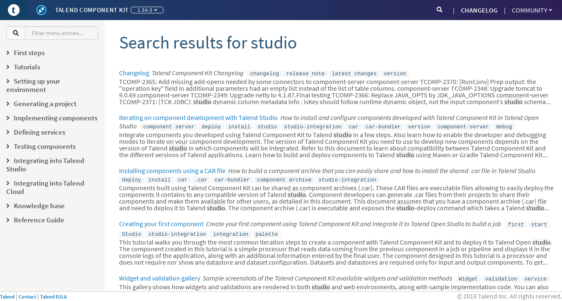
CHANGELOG (479, 10)
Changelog (134, 73)
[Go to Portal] (14, 10)
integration (230, 230)
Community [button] (532, 10)
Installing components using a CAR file (172, 169)
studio (267, 125)
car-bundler (383, 125)
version (395, 73)
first (516, 221)
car (354, 125)
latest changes (354, 73)
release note (305, 73)
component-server (463, 125)
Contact (27, 296)
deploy (211, 125)
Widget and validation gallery (159, 274)
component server (169, 125)
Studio (131, 230)
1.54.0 (147, 10)
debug (504, 125)
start (539, 221)
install (239, 125)
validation (501, 274)
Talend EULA (53, 296)
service (535, 274)
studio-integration (312, 125)
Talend (7, 296)
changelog (264, 73)
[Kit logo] (41, 10)
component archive (284, 177)
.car (201, 177)
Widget (468, 274)
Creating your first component (161, 221)
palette (266, 230)
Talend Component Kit (92, 10)
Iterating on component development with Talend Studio (198, 116)
